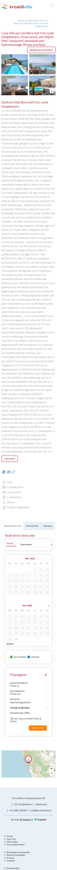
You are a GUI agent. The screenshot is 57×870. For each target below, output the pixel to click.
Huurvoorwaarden (16, 855)
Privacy (10, 858)
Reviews (48, 526)
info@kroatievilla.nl (41, 810)
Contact (11, 860)
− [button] (52, 773)
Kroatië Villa (13, 868)
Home (10, 836)
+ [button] (52, 769)
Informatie (12, 841)
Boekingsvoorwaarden (18, 852)
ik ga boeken (37, 728)
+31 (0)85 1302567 (18, 810)
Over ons (11, 839)
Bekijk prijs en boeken (41, 50)
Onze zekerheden (16, 844)
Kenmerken (32, 526)
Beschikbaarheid (12, 526)
